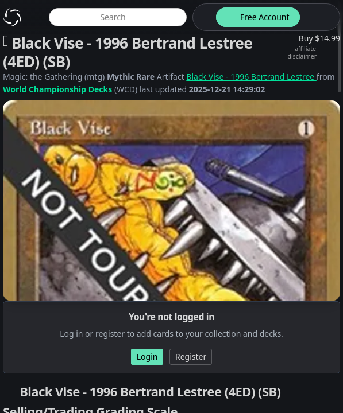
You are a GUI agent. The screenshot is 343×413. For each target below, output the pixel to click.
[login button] (319, 17)
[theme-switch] (202, 17)
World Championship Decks (57, 89)
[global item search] (118, 17)
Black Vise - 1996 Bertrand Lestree (251, 76)
